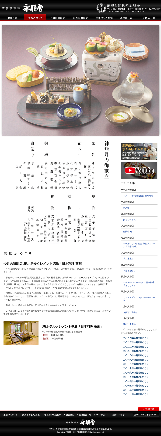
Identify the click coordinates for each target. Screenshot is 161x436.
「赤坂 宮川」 (129, 270)
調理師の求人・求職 (31, 415)
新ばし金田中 (129, 324)
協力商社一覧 (85, 415)
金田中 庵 (127, 231)
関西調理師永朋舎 (23, 7)
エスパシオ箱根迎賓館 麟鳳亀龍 (138, 195)
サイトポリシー (102, 415)
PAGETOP (148, 409)
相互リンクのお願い (53, 415)
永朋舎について (11, 415)
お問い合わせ (119, 415)
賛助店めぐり (35, 17)
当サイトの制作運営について (146, 415)
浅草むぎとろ (129, 220)
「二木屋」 (128, 258)
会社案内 (70, 415)
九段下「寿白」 (130, 312)
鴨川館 (126, 207)
